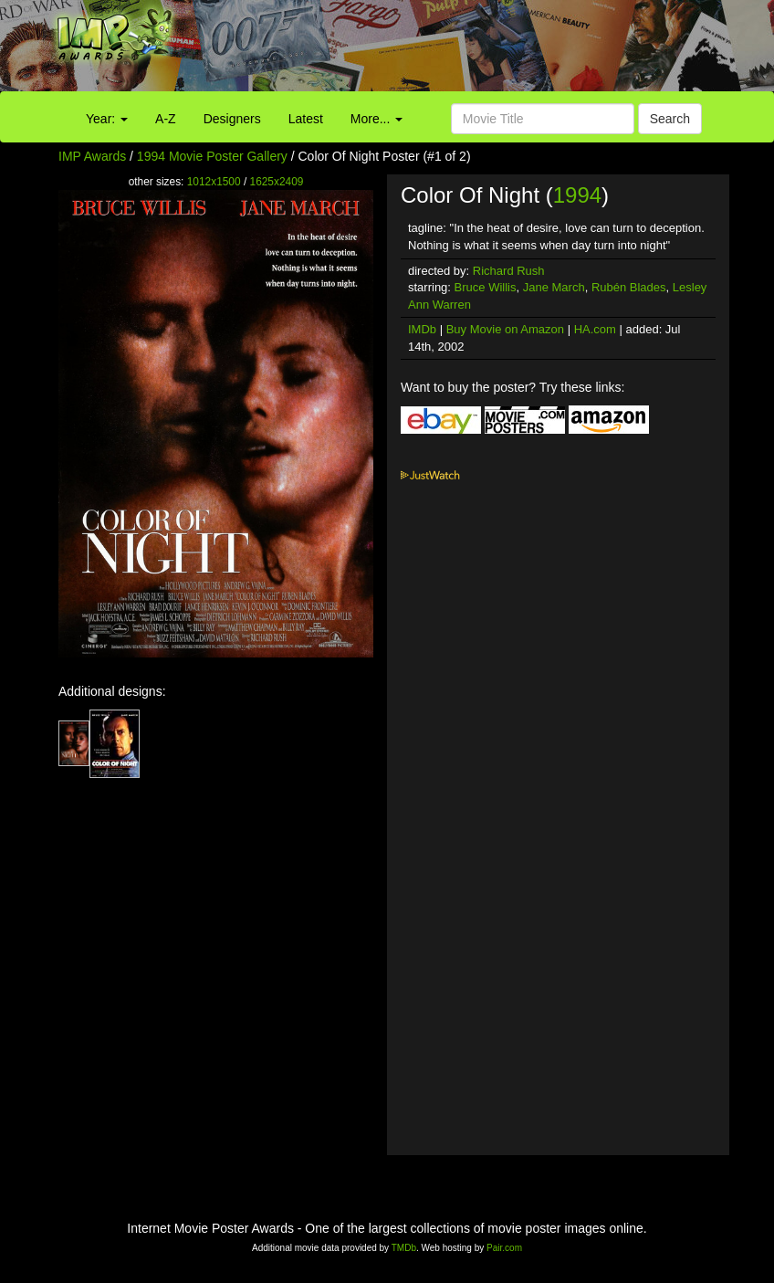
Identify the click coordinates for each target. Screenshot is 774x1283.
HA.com (595, 329)
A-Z (165, 118)
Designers (232, 118)
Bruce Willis (486, 287)
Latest (305, 118)
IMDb (422, 329)
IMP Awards (92, 156)
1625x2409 (277, 181)
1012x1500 (214, 181)
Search (670, 118)
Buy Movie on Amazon (505, 329)
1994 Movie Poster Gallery (212, 156)
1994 (577, 195)
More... (376, 118)
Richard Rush (509, 271)
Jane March (554, 287)
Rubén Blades (628, 287)
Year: (107, 118)
